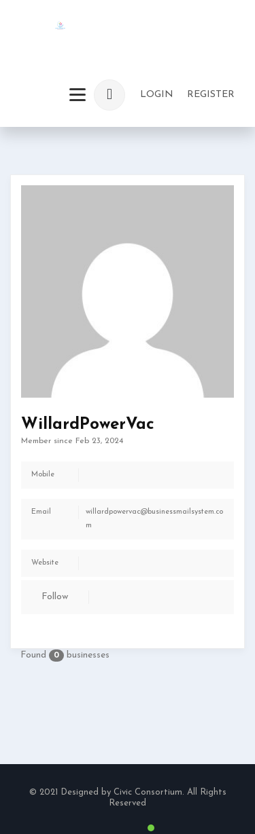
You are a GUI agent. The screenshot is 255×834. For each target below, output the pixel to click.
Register (211, 95)
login (156, 95)
